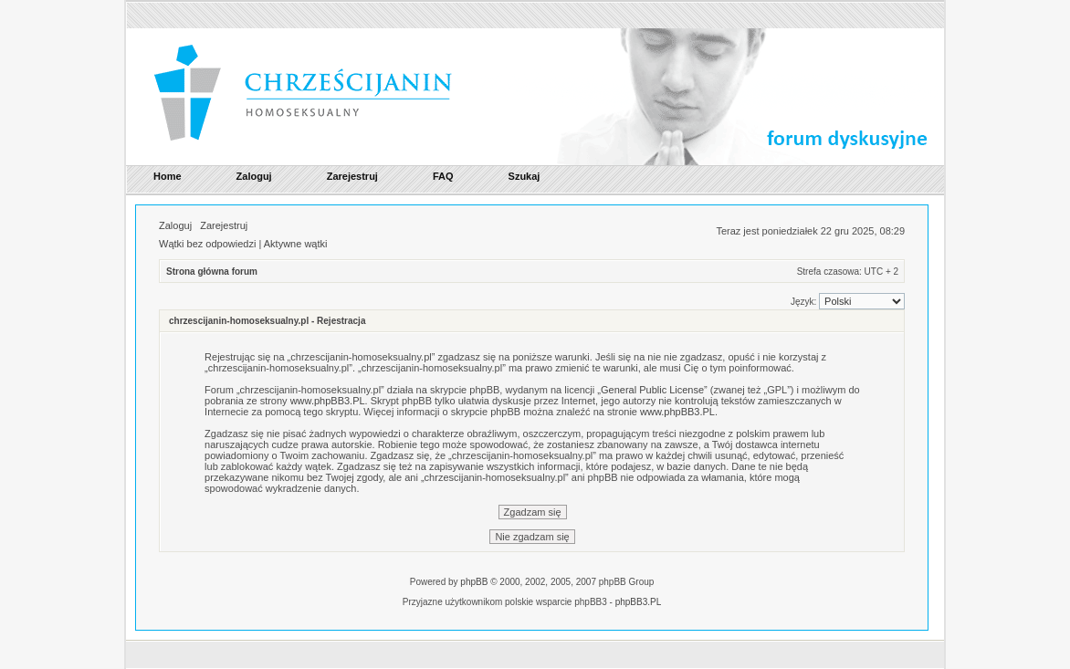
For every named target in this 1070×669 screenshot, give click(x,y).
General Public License (652, 389)
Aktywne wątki (296, 243)
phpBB (474, 582)
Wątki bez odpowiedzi (207, 243)
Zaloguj (175, 225)
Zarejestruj (223, 225)
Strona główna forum (211, 272)
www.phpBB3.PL (327, 400)
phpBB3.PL (638, 602)
